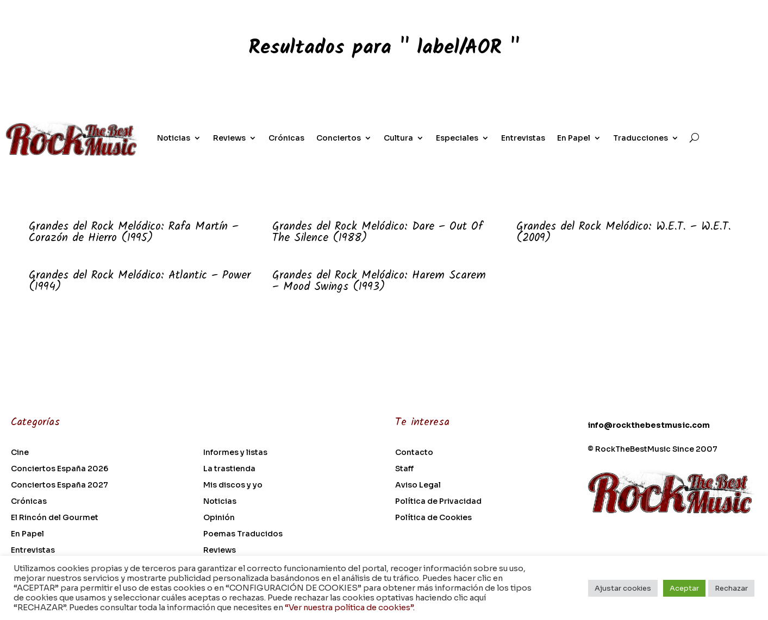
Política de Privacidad (438, 501)
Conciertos (338, 138)
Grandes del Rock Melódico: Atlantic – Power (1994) (140, 281)
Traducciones (640, 138)
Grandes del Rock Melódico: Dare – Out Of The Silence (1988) (377, 232)
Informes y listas (235, 452)
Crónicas (286, 138)
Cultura (398, 138)
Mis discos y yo (233, 485)
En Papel (573, 138)
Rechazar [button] (731, 588)
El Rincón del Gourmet (54, 518)
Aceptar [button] (684, 588)
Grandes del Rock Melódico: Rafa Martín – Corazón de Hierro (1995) (134, 232)
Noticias (173, 138)
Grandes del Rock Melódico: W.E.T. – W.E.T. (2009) (623, 232)
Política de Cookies (433, 518)
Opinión (219, 518)
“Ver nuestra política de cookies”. (350, 607)
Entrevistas (523, 138)
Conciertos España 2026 (59, 469)
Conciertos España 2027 (59, 485)
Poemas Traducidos (243, 534)
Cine (20, 452)
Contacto (414, 452)
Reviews (229, 138)
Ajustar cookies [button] (623, 588)
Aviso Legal (418, 485)
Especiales (457, 138)
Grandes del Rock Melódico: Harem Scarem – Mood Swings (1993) (379, 281)
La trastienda (229, 469)
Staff (404, 469)
